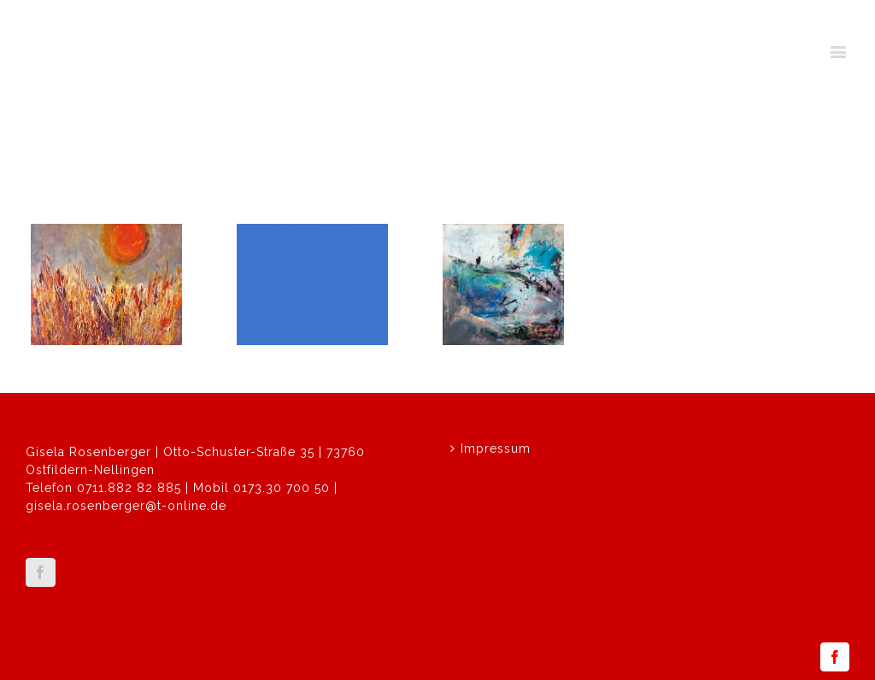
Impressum (496, 448)
